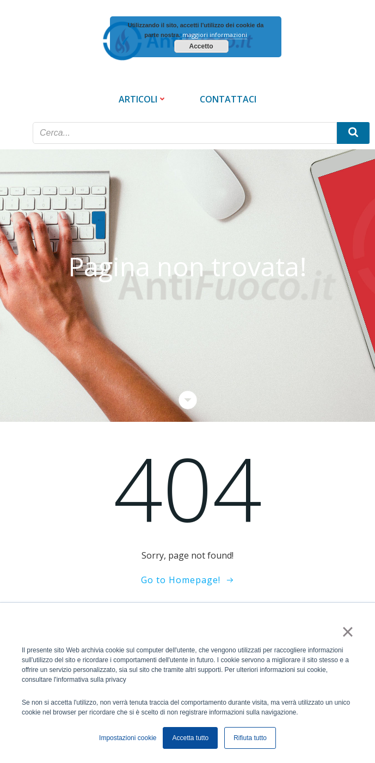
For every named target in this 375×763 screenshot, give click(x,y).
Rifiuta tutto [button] (250, 738)
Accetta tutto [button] (190, 738)
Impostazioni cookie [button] (127, 738)
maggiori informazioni (214, 35)
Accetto (201, 46)
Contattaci (228, 99)
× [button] (347, 632)
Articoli (143, 99)
